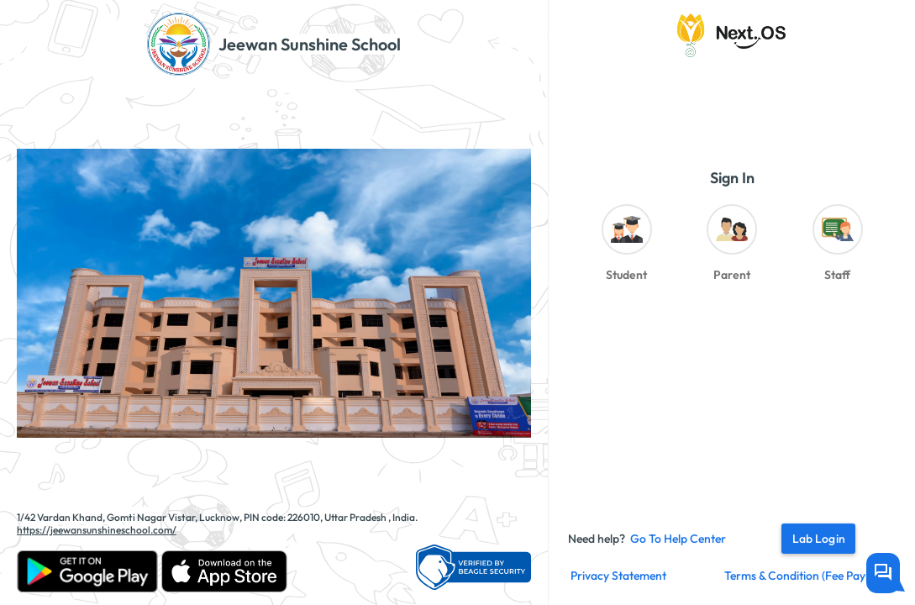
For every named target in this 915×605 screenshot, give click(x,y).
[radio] (626, 247)
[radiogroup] (732, 247)
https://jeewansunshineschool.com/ (96, 529)
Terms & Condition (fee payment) (810, 575)
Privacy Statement (618, 575)
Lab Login (818, 538)
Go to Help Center (678, 538)
